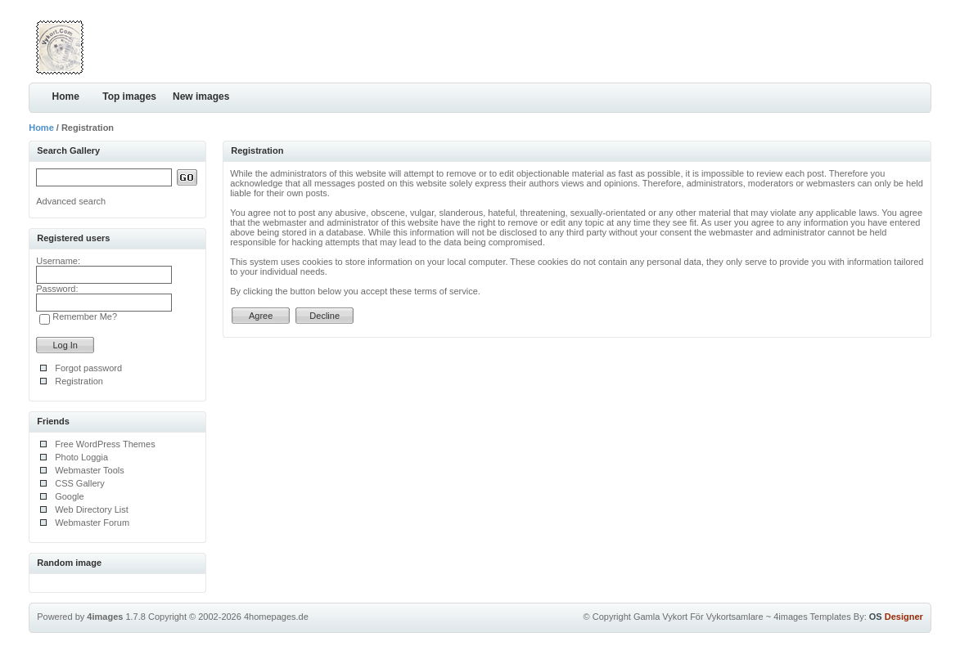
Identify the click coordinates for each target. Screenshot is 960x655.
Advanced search (71, 201)
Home (65, 96)
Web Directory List (91, 509)
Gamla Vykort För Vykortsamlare (698, 616)
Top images (129, 96)
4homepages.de (276, 616)
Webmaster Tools (89, 470)
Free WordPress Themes (105, 444)
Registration (79, 381)
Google (69, 496)
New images (201, 96)
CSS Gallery (80, 483)
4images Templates (812, 616)
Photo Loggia (81, 457)
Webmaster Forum (92, 522)
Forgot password (88, 368)
